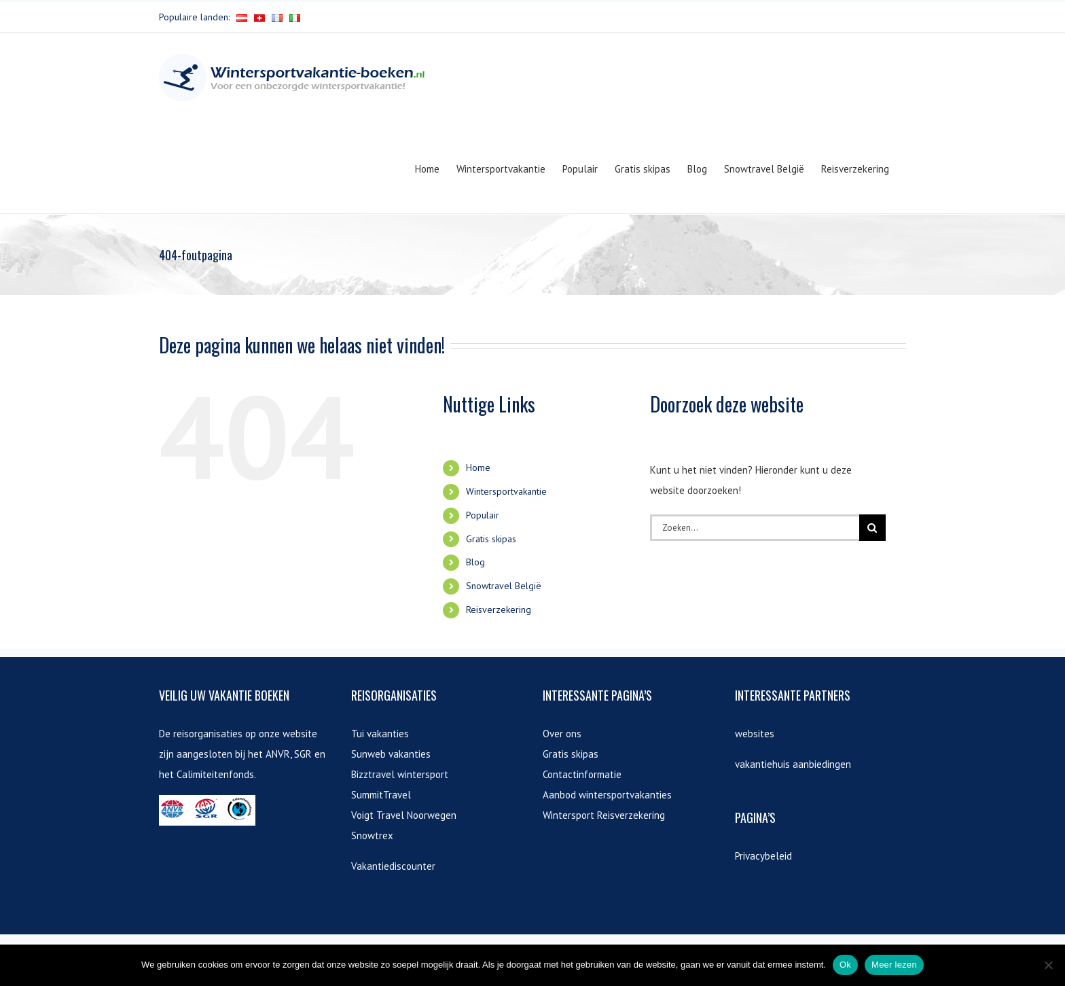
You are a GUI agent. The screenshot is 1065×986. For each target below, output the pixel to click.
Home (478, 467)
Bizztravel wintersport (399, 774)
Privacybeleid (763, 855)
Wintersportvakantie (506, 491)
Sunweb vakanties (391, 753)
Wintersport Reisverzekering (604, 815)
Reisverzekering (498, 609)
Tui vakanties (380, 733)
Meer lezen (894, 964)
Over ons (562, 733)
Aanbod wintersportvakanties (607, 794)
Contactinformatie (582, 774)
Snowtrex (372, 835)
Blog (475, 562)
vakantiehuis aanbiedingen (793, 764)
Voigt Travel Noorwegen (403, 815)
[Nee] (1048, 965)
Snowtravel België (503, 586)
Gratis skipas (491, 539)
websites (754, 733)
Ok (845, 964)
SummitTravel (381, 794)
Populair (482, 515)
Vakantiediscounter (393, 866)
